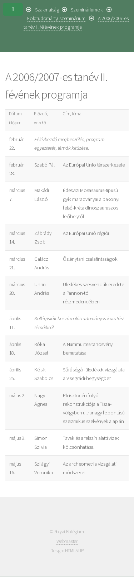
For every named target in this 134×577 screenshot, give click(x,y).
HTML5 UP (74, 551)
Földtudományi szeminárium (56, 18)
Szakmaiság (47, 9)
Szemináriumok (87, 9)
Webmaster (67, 541)
